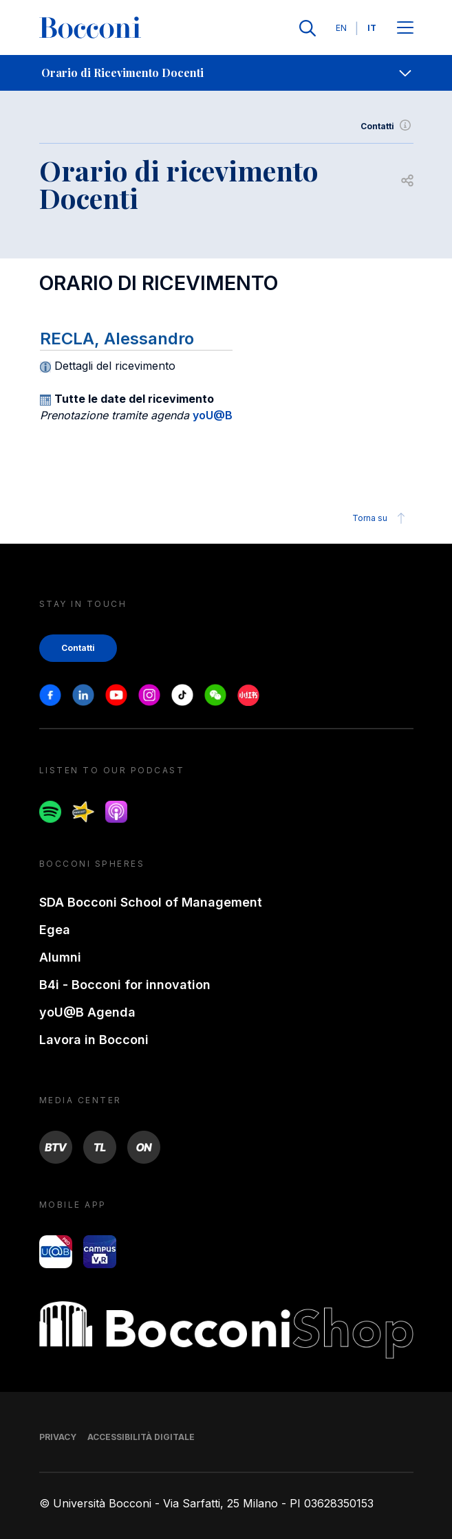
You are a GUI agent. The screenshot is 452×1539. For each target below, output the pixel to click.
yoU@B (213, 415)
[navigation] (226, 73)
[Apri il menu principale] (405, 28)
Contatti (386, 126)
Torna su (380, 518)
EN (341, 28)
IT (371, 28)
